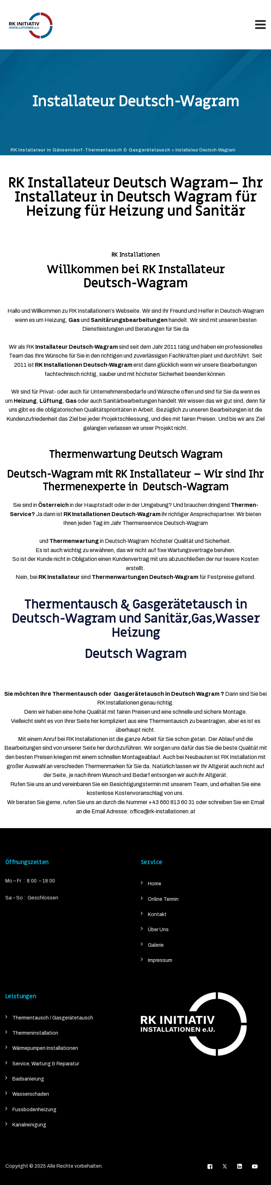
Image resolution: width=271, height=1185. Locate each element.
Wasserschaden (30, 1094)
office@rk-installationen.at (162, 811)
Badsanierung (28, 1079)
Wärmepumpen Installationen (45, 1048)
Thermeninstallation (35, 1033)
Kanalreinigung (29, 1124)
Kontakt (157, 914)
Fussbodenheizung (34, 1109)
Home (154, 883)
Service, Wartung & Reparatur (45, 1063)
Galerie (156, 945)
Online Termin (163, 899)
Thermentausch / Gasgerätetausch (52, 1018)
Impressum (160, 960)
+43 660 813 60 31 (172, 802)
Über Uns (158, 929)
